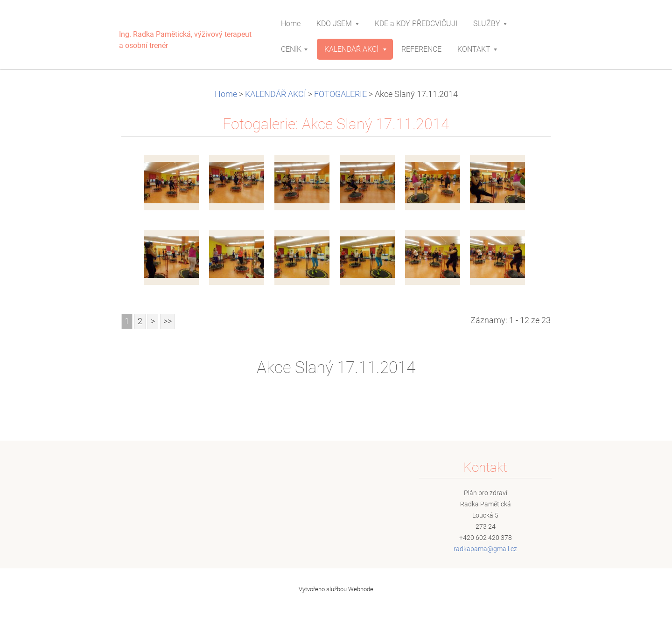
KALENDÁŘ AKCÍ (275, 94)
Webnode (360, 589)
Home (226, 94)
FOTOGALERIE (340, 94)
